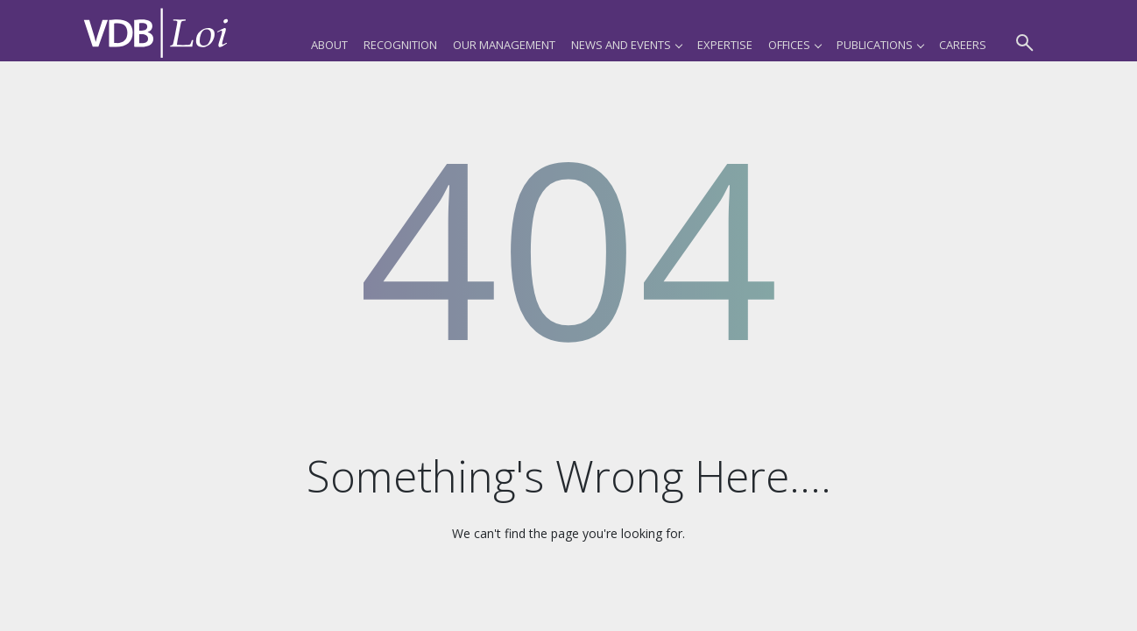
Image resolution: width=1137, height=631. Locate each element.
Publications (880, 45)
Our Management (504, 45)
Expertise (724, 45)
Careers (962, 45)
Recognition (400, 45)
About (329, 45)
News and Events (626, 45)
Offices (794, 45)
